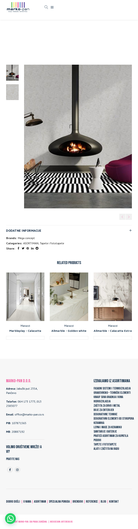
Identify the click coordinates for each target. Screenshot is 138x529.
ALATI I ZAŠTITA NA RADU (106, 449)
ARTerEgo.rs (67, 521)
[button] (10, 518)
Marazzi (25, 325)
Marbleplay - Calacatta (25, 330)
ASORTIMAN (39, 41)
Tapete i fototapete (63, 41)
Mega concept (26, 238)
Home (25, 41)
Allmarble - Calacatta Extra (113, 330)
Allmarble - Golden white (68, 330)
